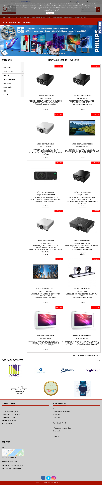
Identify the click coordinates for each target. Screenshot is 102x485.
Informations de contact (10, 417)
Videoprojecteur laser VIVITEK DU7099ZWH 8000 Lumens (45, 246)
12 (64, 53)
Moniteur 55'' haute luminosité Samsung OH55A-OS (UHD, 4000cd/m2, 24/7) (82, 150)
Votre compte (59, 423)
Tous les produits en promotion (86, 356)
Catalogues (56, 417)
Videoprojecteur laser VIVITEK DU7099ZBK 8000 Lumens (82, 198)
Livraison (5, 409)
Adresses (56, 437)
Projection (12, 17)
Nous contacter (7, 423)
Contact (6, 442)
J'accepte (50, 13)
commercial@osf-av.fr (14, 468)
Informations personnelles (62, 428)
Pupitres (67, 17)
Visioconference (54, 17)
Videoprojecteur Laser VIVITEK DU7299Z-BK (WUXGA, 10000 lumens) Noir (45, 102)
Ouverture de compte (9, 420)
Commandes (57, 431)
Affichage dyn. (38, 17)
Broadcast (27, 22)
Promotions (56, 409)
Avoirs (55, 434)
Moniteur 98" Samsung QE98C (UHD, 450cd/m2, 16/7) (45, 295)
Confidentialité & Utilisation (11, 415)
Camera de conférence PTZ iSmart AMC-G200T (82, 295)
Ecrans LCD (24, 17)
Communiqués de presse (61, 412)
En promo (74, 60)
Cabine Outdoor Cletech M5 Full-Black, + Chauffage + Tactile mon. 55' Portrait (82, 342)
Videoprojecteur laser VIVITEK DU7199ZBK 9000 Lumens (82, 102)
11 (62, 53)
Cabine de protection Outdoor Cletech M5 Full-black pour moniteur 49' (45, 342)
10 (59, 53)
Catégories (7, 60)
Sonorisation (9, 22)
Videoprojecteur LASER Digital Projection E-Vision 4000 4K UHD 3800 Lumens (45, 199)
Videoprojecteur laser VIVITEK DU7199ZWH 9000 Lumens (45, 150)
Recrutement (57, 415)
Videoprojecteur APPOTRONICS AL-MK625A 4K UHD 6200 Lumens (82, 246)
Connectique (79, 17)
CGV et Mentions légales (10, 412)
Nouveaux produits (57, 60)
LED (19, 22)
